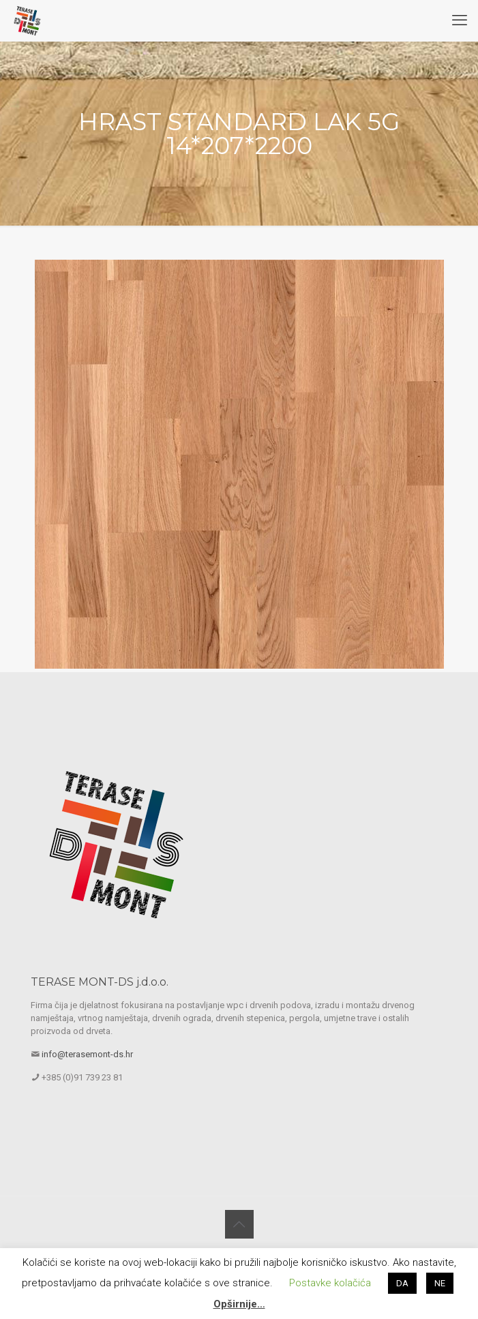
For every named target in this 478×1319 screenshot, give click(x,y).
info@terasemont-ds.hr (87, 1054)
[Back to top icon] (239, 1224)
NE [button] (439, 1283)
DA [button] (402, 1283)
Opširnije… (239, 1304)
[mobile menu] (459, 20)
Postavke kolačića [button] (330, 1283)
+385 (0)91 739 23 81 (82, 1077)
